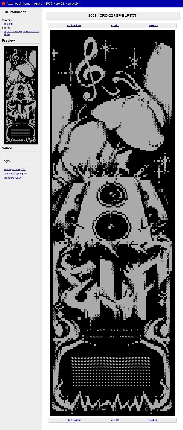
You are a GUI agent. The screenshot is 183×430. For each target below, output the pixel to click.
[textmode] (14, 3)
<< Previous (74, 25)
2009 (48, 3)
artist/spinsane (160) (15, 169)
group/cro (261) (12, 177)
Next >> (153, 25)
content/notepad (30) (15, 173)
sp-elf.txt (73, 3)
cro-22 (60, 3)
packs (38, 3)
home (27, 3)
